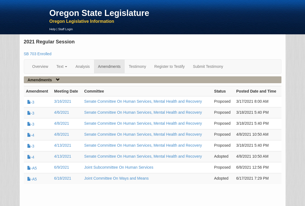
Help (52, 29)
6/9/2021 (61, 167)
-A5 (32, 168)
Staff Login (65, 29)
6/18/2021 (62, 178)
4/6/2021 (61, 112)
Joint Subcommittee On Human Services (118, 167)
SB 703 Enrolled (38, 54)
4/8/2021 (61, 123)
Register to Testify (169, 66)
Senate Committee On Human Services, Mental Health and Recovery (143, 101)
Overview (40, 66)
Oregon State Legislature (99, 13)
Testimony (137, 66)
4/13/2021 (62, 145)
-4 (30, 135)
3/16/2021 (62, 101)
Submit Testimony (208, 66)
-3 (30, 102)
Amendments (109, 66)
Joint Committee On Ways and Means (116, 178)
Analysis (82, 66)
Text (61, 66)
